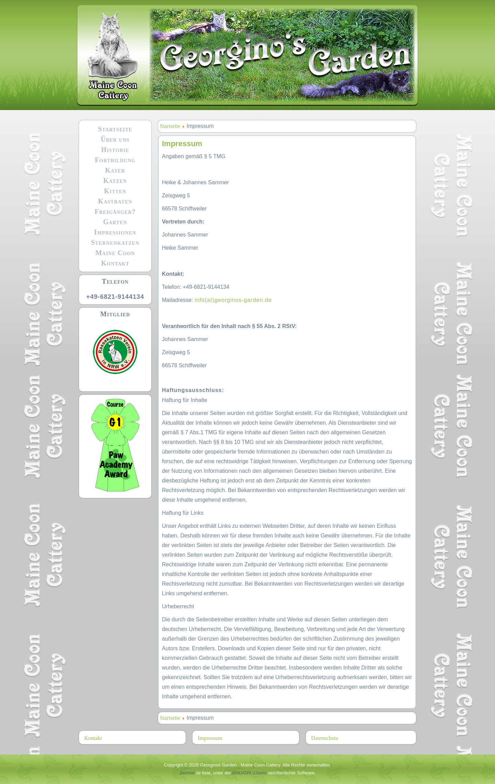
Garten (115, 222)
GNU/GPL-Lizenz (249, 772)
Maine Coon (115, 253)
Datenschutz (324, 738)
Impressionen (115, 232)
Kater (115, 170)
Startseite (115, 129)
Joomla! (187, 772)
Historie (115, 149)
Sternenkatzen (115, 242)
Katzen (115, 180)
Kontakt (115, 263)
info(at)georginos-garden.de (233, 300)
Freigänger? (115, 211)
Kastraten (115, 201)
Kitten (115, 191)
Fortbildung (115, 160)
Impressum (210, 738)
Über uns (115, 139)
